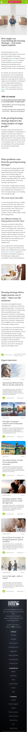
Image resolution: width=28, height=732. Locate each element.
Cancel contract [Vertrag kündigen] (13, 716)
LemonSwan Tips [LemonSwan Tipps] (13, 647)
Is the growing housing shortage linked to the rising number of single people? (14, 101)
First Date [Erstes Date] (13, 639)
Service (13, 688)
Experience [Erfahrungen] (13, 675)
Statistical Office (10, 252)
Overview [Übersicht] (13, 635)
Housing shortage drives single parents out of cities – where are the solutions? (13, 110)
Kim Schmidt (15, 60)
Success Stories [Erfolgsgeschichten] (13, 684)
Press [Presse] (13, 679)
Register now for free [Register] (15, 2)
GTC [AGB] (13, 724)
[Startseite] (1, 2)
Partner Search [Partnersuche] (13, 643)
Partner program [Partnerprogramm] (13, 704)
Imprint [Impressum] (13, 708)
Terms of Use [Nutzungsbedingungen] (13, 728)
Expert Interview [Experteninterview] (13, 655)
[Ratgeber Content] (13, 382)
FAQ (13, 692)
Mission (13, 671)
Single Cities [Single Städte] (13, 651)
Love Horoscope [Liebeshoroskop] (13, 659)
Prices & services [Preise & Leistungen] (13, 712)
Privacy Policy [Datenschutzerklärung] (13, 720)
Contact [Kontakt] (13, 700)
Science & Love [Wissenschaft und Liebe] (13, 663)
